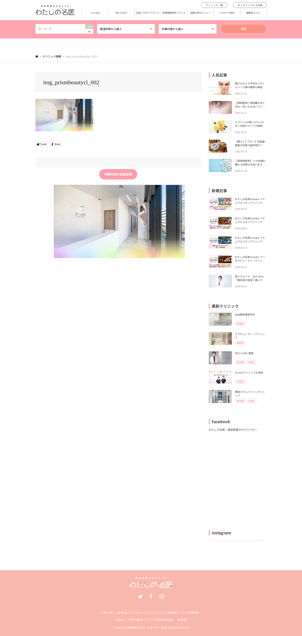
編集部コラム (253, 13)
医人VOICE (121, 13)
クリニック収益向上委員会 (160, 619)
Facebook (151, 596)
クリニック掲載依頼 (166, 612)
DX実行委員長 (135, 619)
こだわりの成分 (227, 13)
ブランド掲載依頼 (189, 612)
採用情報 (181, 619)
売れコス (120, 619)
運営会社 (122, 612)
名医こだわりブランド (147, 13)
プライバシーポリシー (141, 612)
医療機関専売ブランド (174, 13)
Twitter (140, 596)
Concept (95, 13)
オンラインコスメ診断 (250, 5)
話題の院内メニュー (200, 13)
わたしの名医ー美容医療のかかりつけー (233, 430)
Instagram (161, 596)
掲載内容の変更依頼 (118, 174)
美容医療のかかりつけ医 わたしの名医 (147, 627)
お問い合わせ (108, 612)
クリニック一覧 (214, 5)
